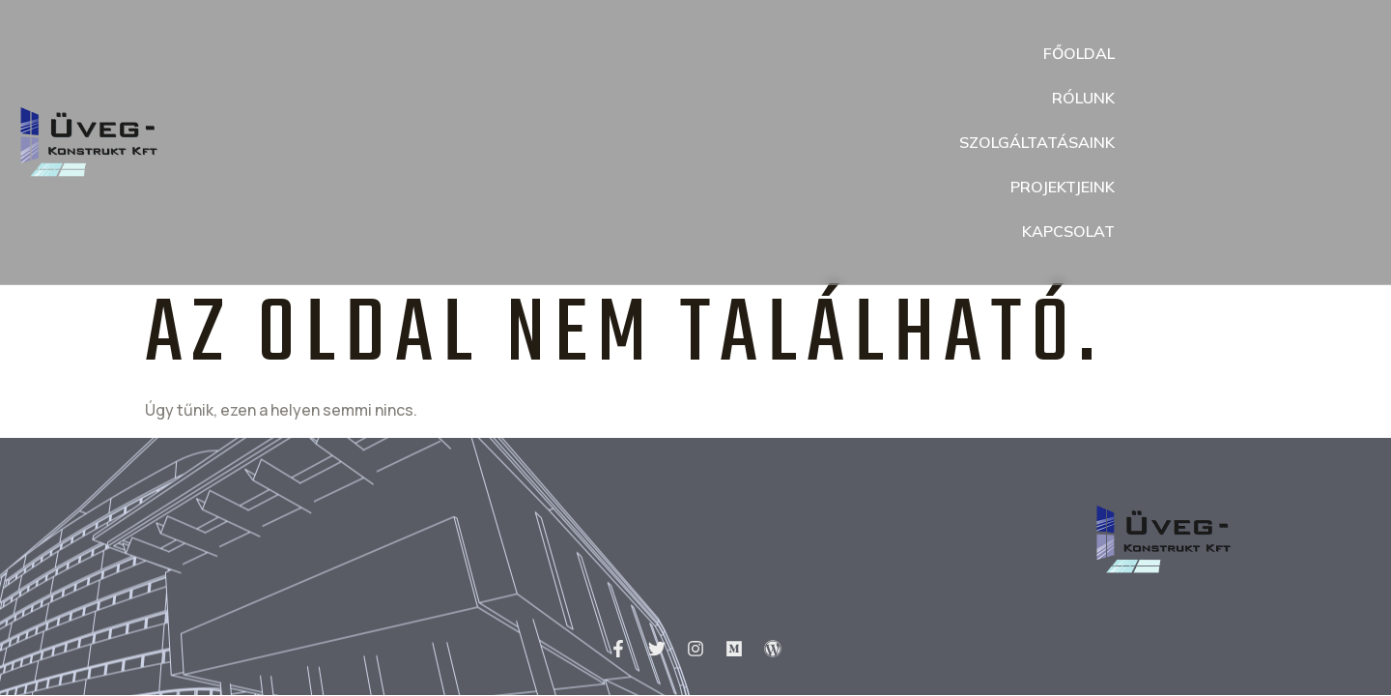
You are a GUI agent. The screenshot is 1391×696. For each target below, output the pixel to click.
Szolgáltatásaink (1037, 142)
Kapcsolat (1068, 231)
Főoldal (1079, 53)
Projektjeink (1062, 186)
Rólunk (1083, 97)
